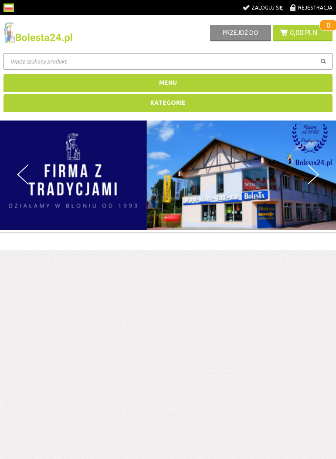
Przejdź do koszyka (240, 35)
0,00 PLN (303, 33)
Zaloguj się (267, 7)
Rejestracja (315, 7)
